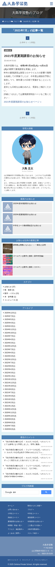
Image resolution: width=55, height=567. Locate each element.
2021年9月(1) (10, 389)
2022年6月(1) (10, 366)
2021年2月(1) (10, 402)
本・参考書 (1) (10, 297)
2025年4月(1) (10, 323)
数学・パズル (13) (12, 293)
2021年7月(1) (10, 392)
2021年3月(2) (10, 399)
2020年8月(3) (10, 422)
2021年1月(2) (10, 406)
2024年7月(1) (10, 336)
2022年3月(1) (10, 373)
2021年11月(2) (10, 383)
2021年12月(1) (10, 379)
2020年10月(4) (10, 416)
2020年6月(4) (10, 429)
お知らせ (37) (10, 287)
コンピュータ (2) (11, 300)
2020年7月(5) (10, 426)
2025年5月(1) (10, 319)
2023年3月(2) (10, 356)
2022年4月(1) (10, 369)
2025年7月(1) (10, 316)
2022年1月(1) (10, 376)
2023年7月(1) (10, 349)
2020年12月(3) (10, 409)
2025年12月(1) (10, 313)
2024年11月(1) (10, 329)
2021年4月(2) (10, 396)
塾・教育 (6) (9, 290)
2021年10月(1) (10, 386)
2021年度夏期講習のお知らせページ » (22, 102)
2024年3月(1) (10, 343)
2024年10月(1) (10, 333)
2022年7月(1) (10, 363)
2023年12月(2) (10, 346)
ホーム (6, 21)
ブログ (15, 21)
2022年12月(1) (10, 359)
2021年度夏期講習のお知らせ (24, 56)
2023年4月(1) (10, 353)
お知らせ (8, 50)
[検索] (21, 492)
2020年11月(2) (10, 412)
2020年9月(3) (10, 419)
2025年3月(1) (10, 326)
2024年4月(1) (10, 339)
